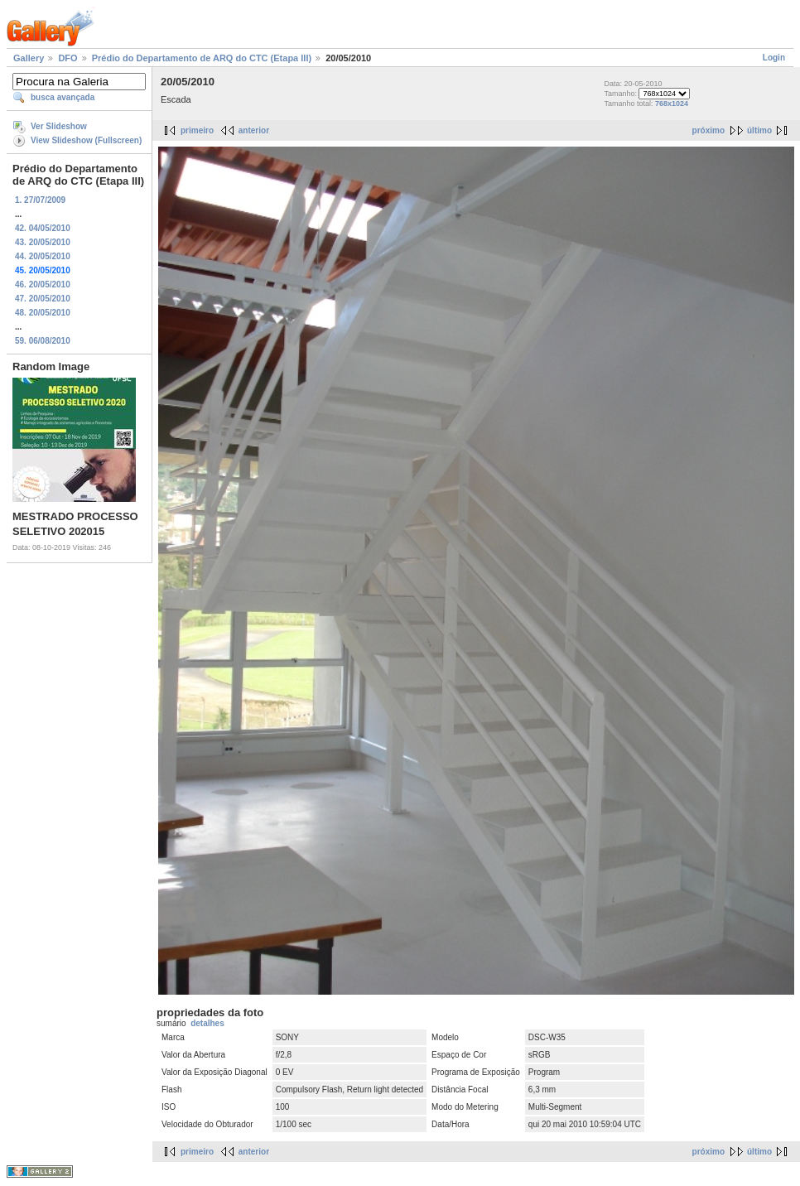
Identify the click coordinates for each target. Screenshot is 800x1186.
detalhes (207, 1023)
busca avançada (62, 97)
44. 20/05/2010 (42, 256)
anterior (254, 130)
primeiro (197, 130)
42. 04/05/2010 (42, 228)
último (759, 130)
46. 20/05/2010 (42, 284)
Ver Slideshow (59, 126)
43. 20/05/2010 (42, 242)
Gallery (28, 58)
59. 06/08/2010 (42, 340)
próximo (708, 130)
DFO (67, 58)
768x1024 (671, 103)
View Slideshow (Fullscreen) (86, 140)
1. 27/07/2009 (40, 200)
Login (774, 57)
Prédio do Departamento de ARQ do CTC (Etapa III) (201, 58)
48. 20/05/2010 (42, 312)
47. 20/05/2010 (42, 298)
